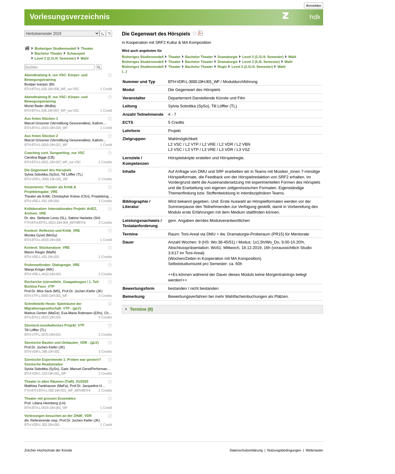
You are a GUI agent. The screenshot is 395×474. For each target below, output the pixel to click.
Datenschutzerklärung (246, 450)
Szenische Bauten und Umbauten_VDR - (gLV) (62, 342)
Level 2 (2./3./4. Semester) (55, 58)
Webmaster (314, 450)
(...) (124, 71)
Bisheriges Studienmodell (55, 48)
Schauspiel (76, 53)
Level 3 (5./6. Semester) (261, 62)
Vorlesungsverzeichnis (70, 16)
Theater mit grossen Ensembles (50, 398)
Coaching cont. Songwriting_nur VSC (55, 153)
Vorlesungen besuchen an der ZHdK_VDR (58, 416)
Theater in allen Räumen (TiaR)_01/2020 (56, 381)
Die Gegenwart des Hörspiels (48, 170)
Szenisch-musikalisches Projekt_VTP (54, 325)
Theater (87, 48)
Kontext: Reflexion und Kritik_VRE (52, 230)
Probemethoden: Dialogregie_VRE (52, 265)
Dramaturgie (228, 57)
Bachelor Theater (48, 53)
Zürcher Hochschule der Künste (48, 450)
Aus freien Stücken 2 (41, 136)
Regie (222, 67)
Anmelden (313, 5)
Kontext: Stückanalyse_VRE (47, 247)
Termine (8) (141, 309)
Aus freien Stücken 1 (41, 118)
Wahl (85, 58)
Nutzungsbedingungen (284, 450)
